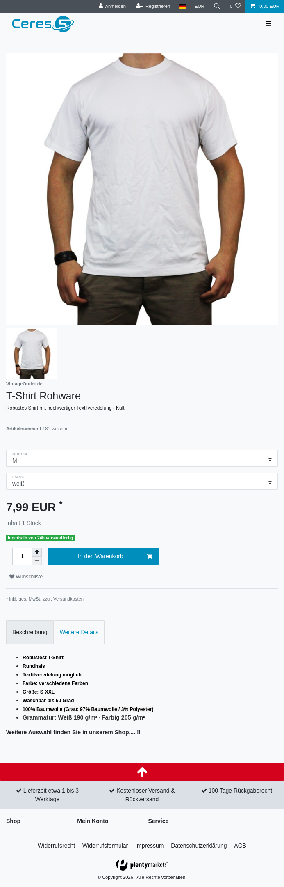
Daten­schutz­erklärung (199, 845)
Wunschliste (26, 577)
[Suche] (217, 6)
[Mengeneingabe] (22, 556)
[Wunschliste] (235, 6)
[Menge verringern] (37, 561)
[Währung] (199, 6)
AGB (240, 845)
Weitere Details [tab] (79, 632)
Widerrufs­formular (105, 845)
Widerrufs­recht (56, 845)
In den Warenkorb (115, 556)
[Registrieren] (153, 6)
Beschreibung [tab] (30, 632)
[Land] (182, 6)
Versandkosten (68, 598)
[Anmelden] (112, 6)
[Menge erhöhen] (37, 552)
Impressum (149, 845)
